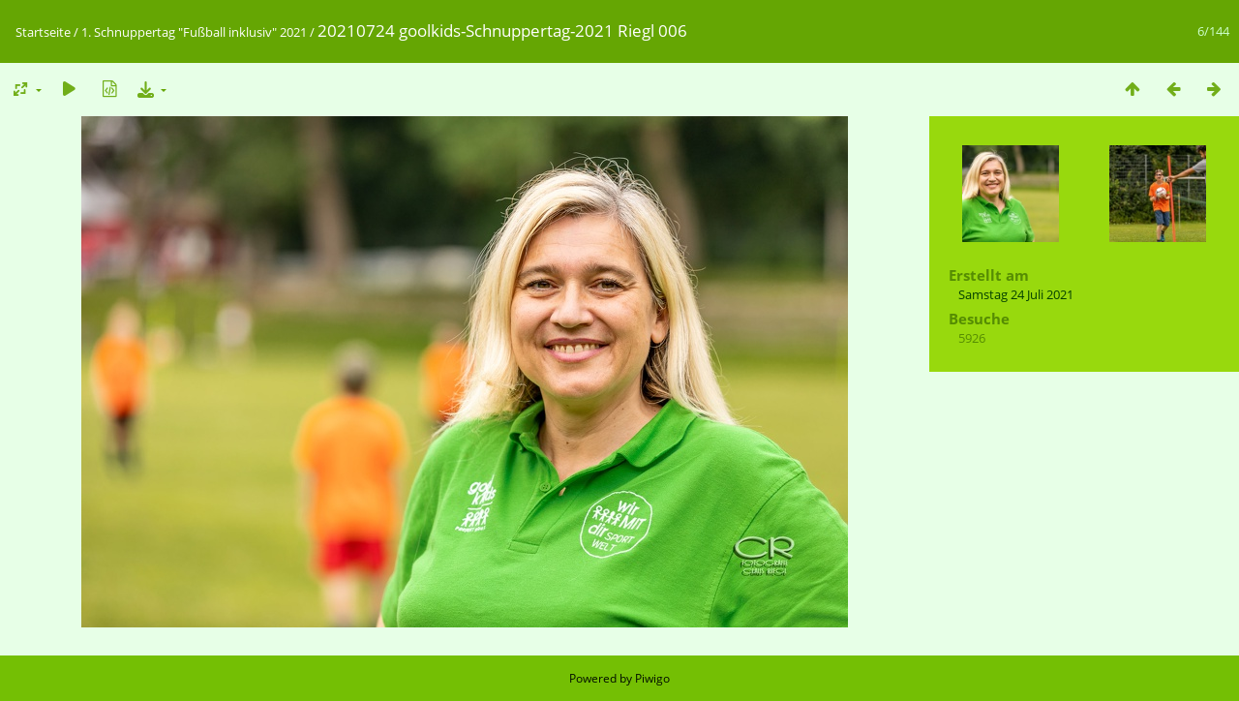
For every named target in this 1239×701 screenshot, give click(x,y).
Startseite (43, 32)
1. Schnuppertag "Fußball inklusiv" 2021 (194, 32)
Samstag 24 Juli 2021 (1015, 294)
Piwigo (652, 678)
